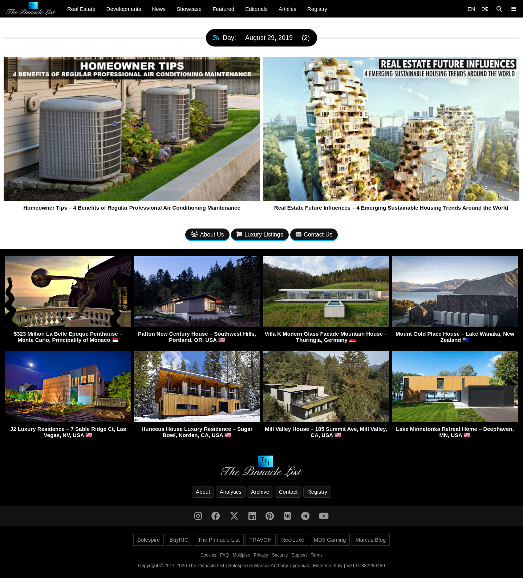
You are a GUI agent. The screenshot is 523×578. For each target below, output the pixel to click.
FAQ (224, 555)
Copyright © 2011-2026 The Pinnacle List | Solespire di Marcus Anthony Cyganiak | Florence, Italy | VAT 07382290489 (261, 565)
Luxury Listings (259, 234)
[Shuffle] (485, 9)
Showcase (189, 9)
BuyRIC (179, 540)
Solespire (148, 540)
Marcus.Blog (371, 540)
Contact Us (314, 234)
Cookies (208, 555)
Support (299, 555)
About (203, 492)
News (159, 9)
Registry (317, 9)
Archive (260, 492)
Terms (317, 555)
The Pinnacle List (219, 540)
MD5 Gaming (330, 540)
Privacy (261, 555)
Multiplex (241, 555)
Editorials (256, 9)
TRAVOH (260, 540)
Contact (288, 492)
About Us (207, 234)
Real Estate (81, 9)
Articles (287, 9)
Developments (123, 9)
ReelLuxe (292, 540)
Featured (223, 9)
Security (280, 555)
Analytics (231, 492)
